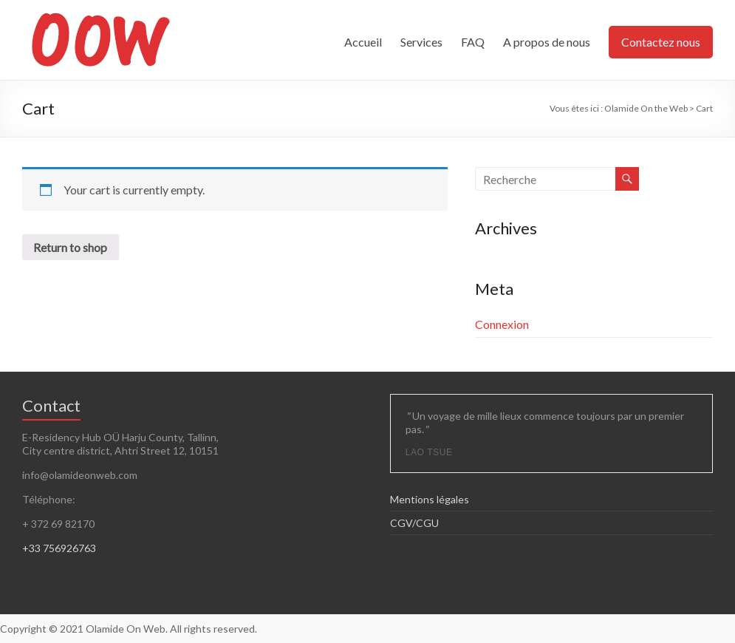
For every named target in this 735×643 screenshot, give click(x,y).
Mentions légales (429, 499)
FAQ (473, 42)
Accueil (363, 42)
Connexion (502, 324)
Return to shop (71, 247)
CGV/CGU (414, 523)
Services (421, 42)
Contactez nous (660, 42)
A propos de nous (546, 42)
